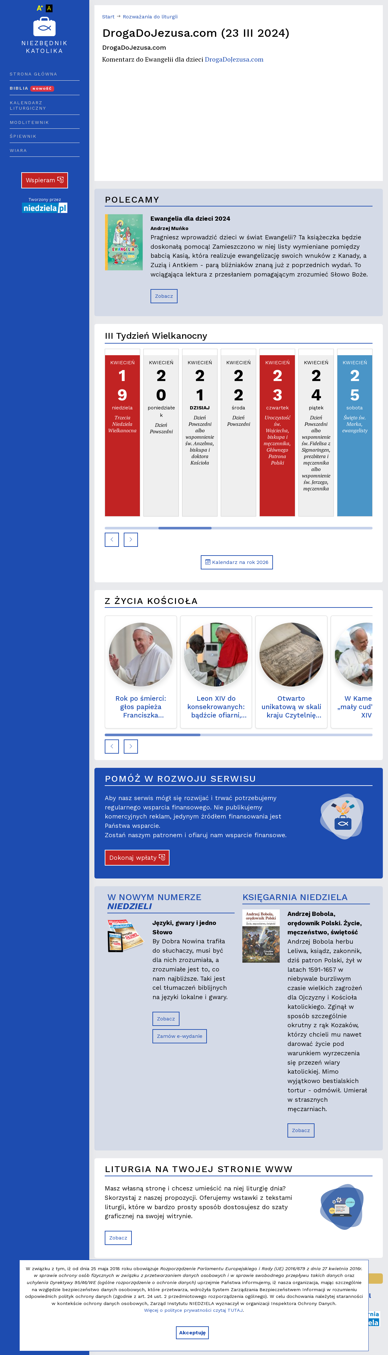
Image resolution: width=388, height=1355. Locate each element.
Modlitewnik (29, 122)
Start (108, 17)
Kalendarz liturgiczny (28, 105)
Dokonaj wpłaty (137, 857)
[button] (112, 540)
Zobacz (164, 296)
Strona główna (33, 73)
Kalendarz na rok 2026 (236, 562)
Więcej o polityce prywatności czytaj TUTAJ (193, 1310)
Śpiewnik (23, 136)
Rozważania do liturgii (150, 17)
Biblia (32, 88)
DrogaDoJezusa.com (234, 59)
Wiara (18, 150)
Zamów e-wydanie (179, 1036)
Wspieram (44, 180)
